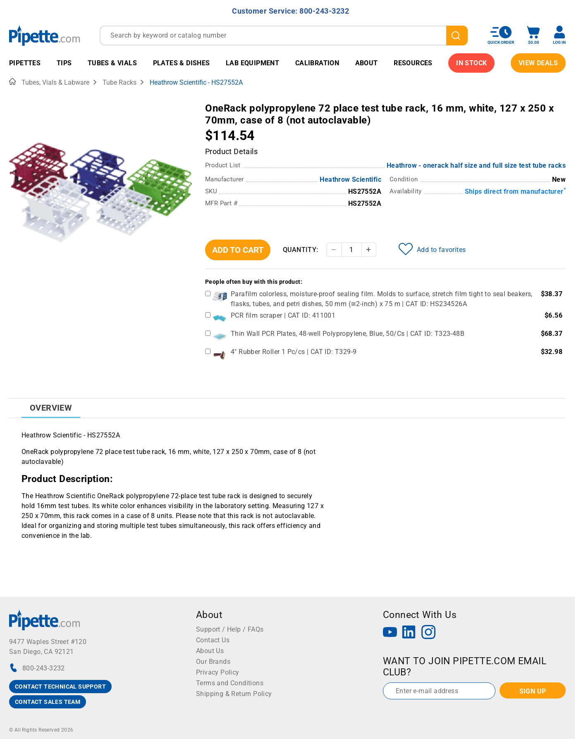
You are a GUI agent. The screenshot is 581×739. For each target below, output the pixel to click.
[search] (457, 35)
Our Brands (213, 661)
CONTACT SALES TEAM (47, 702)
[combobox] (284, 35)
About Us (210, 651)
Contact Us (213, 640)
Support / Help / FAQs (229, 629)
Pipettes (25, 63)
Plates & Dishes (181, 63)
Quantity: (300, 250)
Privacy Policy (217, 672)
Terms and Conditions (229, 683)
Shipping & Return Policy (234, 694)
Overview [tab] (51, 408)
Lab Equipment (252, 63)
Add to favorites (432, 249)
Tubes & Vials (112, 63)
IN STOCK (471, 63)
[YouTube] (390, 633)
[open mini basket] (533, 35)
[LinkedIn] (409, 633)
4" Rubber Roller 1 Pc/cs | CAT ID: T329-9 (293, 352)
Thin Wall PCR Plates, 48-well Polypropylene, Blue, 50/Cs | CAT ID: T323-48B (347, 333)
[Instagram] (428, 633)
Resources (413, 63)
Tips (64, 63)
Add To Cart (237, 250)
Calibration (317, 63)
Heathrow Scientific (350, 179)
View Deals (538, 63)
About (366, 63)
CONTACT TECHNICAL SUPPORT (60, 686)
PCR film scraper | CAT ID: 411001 (283, 315)
